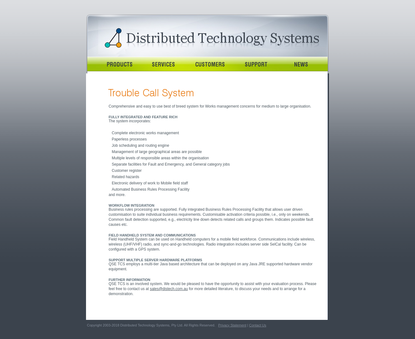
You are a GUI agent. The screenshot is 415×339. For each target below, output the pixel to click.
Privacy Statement (232, 325)
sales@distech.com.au (169, 289)
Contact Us (257, 325)
